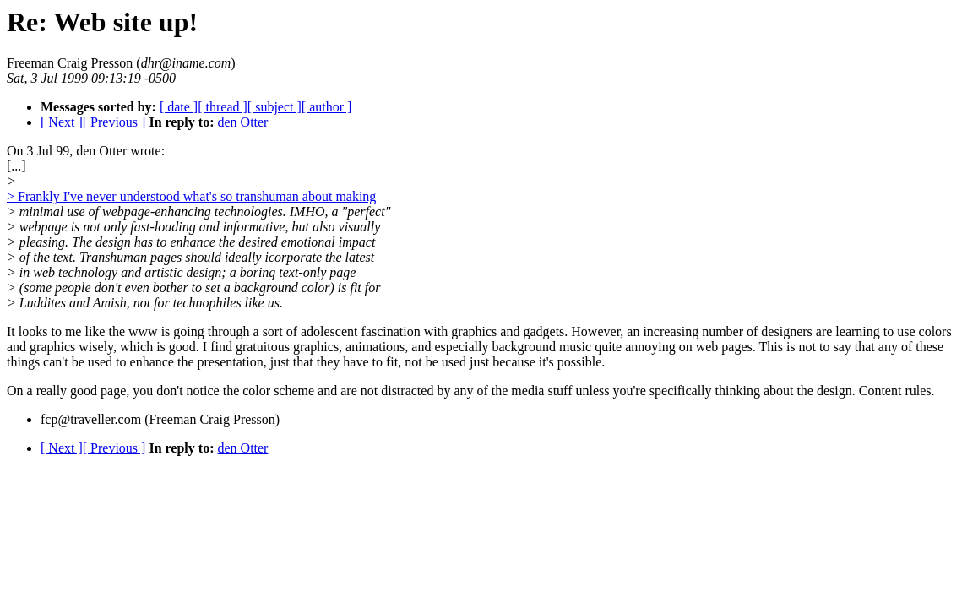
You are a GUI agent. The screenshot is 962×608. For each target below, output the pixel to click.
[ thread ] (222, 107)
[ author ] (327, 107)
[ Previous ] (114, 122)
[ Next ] (62, 122)
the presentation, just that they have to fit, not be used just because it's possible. (389, 362)
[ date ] (179, 107)
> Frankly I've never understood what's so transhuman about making (191, 196)
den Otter (242, 122)
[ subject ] (274, 107)
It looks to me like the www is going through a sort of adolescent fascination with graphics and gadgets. (287, 331)
